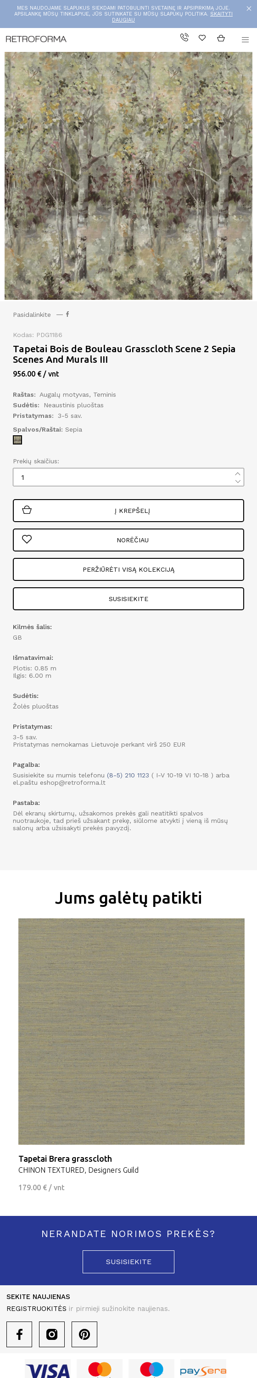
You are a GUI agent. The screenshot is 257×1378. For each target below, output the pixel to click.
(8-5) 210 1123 (128, 775)
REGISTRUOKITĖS (36, 1309)
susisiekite (128, 1261)
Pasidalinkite (41, 314)
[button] (245, 40)
